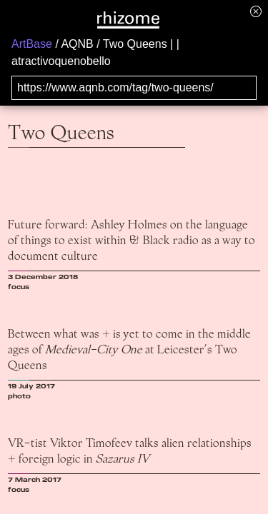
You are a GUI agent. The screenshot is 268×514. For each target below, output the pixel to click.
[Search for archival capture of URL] (134, 88)
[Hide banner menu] (256, 11)
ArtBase (31, 44)
